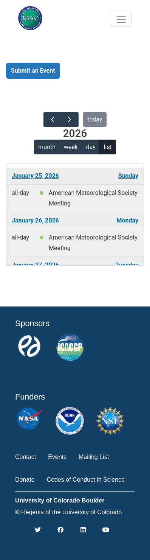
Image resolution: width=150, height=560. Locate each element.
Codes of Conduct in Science (86, 479)
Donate (25, 479)
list (108, 147)
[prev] (52, 119)
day (91, 147)
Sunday (128, 175)
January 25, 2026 (35, 175)
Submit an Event (33, 70)
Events (57, 457)
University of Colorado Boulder (59, 500)
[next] (70, 119)
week (71, 147)
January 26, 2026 (35, 220)
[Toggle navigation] (121, 19)
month (47, 147)
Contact (25, 457)
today (94, 119)
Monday (127, 220)
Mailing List (94, 457)
